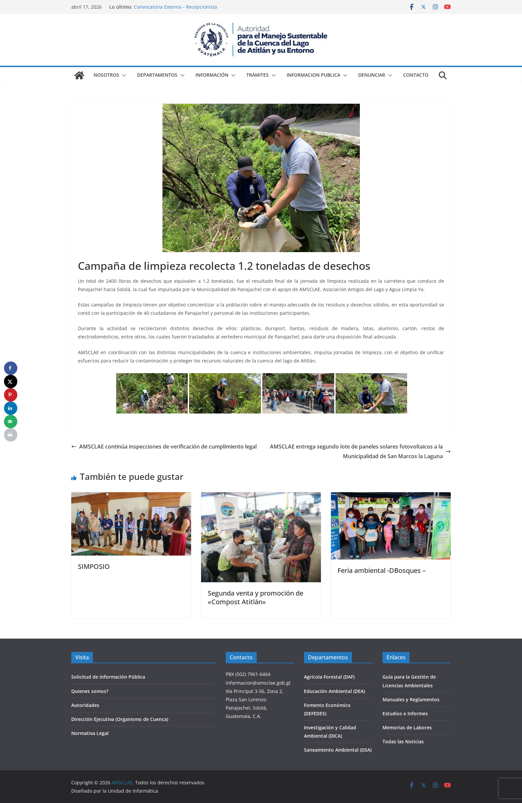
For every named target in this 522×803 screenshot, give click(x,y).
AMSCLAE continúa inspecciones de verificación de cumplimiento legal (164, 446)
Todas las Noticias (403, 741)
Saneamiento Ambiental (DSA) (338, 750)
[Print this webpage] (10, 435)
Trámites (257, 75)
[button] (123, 75)
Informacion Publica (313, 75)
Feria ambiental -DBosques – (382, 570)
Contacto (415, 75)
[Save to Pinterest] (10, 395)
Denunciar (371, 75)
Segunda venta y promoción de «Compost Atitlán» (255, 597)
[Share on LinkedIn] (10, 408)
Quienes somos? (89, 691)
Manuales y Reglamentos (411, 699)
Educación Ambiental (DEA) (334, 691)
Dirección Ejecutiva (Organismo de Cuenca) (119, 719)
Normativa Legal (90, 733)
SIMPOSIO (94, 566)
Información (211, 75)
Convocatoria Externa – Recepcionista (175, 7)
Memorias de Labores (407, 727)
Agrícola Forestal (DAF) (329, 677)
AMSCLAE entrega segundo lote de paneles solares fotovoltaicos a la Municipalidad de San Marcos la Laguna (360, 451)
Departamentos (157, 75)
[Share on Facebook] (10, 368)
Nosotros (106, 75)
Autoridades (85, 705)
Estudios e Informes (405, 713)
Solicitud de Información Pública (108, 677)
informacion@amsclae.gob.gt (258, 683)
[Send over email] (10, 421)
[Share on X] (10, 381)
